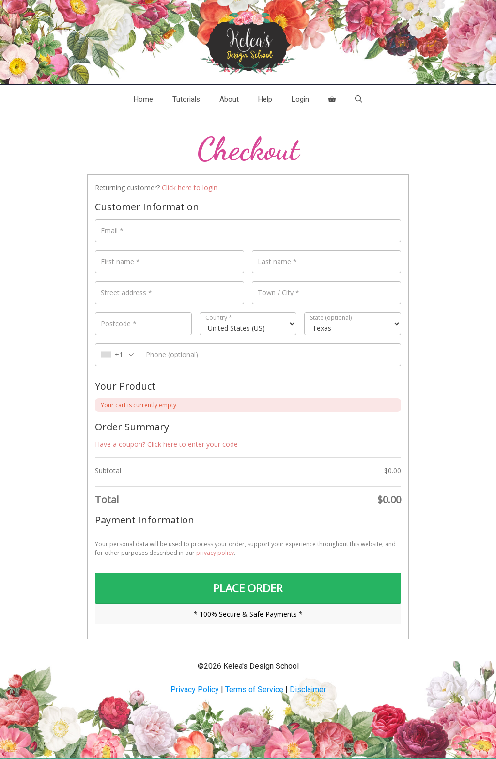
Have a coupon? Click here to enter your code (166, 444)
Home (143, 99)
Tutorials (186, 99)
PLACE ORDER (248, 589)
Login (300, 99)
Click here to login (189, 187)
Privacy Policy (194, 691)
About (229, 99)
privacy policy (215, 553)
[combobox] (117, 355)
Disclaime (307, 691)
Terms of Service (254, 691)
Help (265, 99)
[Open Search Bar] (358, 99)
